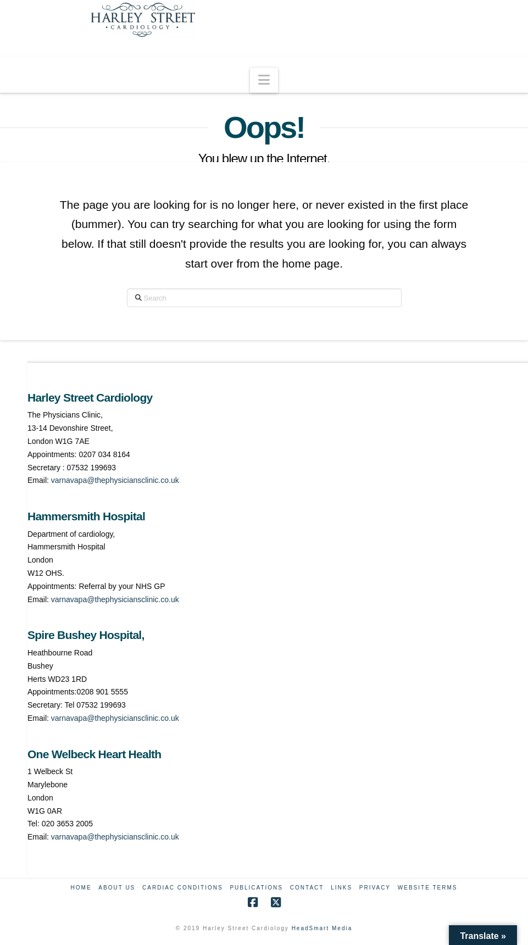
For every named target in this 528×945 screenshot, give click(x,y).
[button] (264, 80)
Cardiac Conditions (182, 888)
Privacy (375, 888)
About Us (116, 888)
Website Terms (428, 888)
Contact (307, 888)
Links (341, 888)
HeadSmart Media (322, 928)
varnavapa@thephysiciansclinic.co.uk (115, 480)
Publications (256, 888)
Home (81, 888)
